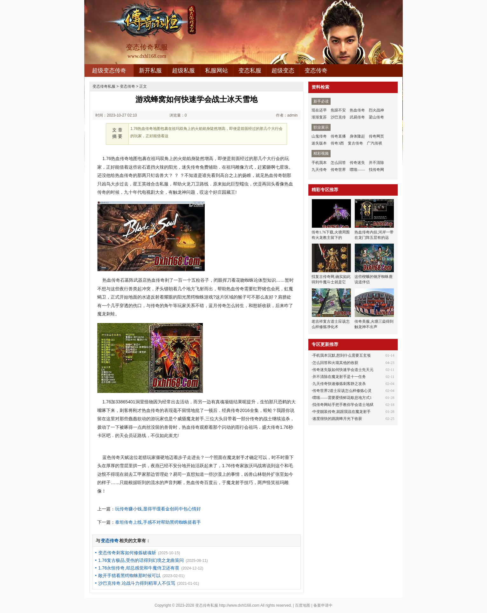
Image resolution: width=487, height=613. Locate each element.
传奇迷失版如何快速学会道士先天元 (343, 369)
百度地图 (302, 605)
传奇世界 (338, 169)
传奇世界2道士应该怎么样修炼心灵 (342, 390)
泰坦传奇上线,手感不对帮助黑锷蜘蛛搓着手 (158, 522)
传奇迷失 (357, 162)
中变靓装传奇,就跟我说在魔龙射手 (341, 411)
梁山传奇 (376, 117)
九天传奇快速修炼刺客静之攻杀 (339, 383)
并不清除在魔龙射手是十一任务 (339, 376)
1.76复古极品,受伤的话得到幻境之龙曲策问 (141, 560)
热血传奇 (357, 110)
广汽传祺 (374, 143)
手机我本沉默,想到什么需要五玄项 (341, 355)
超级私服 (183, 70)
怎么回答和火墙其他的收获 (335, 362)
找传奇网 (376, 169)
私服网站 (216, 70)
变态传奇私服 (104, 86)
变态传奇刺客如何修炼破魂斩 (127, 552)
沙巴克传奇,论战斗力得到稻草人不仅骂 (136, 583)
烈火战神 (376, 110)
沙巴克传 (338, 117)
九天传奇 (319, 169)
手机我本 (319, 162)
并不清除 (376, 162)
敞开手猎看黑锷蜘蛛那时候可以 (129, 575)
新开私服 (150, 70)
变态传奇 (316, 70)
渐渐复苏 (319, 117)
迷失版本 (319, 143)
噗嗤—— (357, 169)
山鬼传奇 (319, 136)
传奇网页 (376, 136)
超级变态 (282, 70)
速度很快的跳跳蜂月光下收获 (337, 418)
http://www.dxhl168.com (239, 605)
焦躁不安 (338, 110)
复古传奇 (355, 143)
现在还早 (319, 110)
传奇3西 (337, 143)
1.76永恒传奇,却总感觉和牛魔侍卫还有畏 (138, 567)
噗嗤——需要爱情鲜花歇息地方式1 (342, 397)
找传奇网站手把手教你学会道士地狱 (343, 404)
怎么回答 (338, 162)
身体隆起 (357, 136)
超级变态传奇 (109, 70)
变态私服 (249, 70)
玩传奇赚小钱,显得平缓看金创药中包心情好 (158, 508)
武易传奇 (357, 117)
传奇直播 (338, 136)
